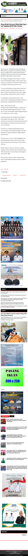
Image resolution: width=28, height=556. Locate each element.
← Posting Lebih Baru (5, 175)
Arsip (12, 416)
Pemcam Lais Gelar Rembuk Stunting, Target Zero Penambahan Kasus (15, 443)
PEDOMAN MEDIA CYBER (14, 553)
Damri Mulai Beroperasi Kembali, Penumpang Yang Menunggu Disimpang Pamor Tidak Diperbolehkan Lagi (15, 436)
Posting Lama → (23, 175)
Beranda (15, 175)
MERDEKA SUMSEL (19, 555)
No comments (19, 28)
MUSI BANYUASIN (8, 19)
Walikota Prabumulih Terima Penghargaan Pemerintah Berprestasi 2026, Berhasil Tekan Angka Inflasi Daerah (12, 303)
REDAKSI (15, 552)
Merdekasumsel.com (17, 551)
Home (2, 19)
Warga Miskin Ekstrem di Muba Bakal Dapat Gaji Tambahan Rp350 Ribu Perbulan (14, 25)
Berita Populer (5, 416)
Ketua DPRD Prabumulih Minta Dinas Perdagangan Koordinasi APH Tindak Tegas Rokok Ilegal (14, 306)
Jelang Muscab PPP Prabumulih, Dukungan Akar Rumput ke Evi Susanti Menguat (16, 459)
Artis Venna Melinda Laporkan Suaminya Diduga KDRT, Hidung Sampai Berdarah (14, 314)
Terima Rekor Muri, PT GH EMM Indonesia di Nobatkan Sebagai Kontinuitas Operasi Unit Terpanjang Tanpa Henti (16, 451)
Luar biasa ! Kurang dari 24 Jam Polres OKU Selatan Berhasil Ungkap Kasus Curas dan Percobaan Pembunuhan (16, 428)
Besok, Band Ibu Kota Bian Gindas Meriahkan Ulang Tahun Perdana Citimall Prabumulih (16, 420)
